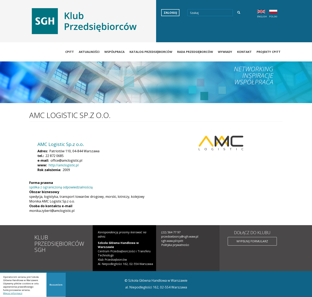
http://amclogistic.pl (63, 165)
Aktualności (89, 52)
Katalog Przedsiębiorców (151, 52)
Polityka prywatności (175, 245)
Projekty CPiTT (268, 52)
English (262, 16)
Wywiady (225, 52)
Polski (273, 16)
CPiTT (69, 52)
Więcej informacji (12, 293)
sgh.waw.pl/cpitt (172, 241)
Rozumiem (56, 284)
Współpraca (114, 52)
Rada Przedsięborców (195, 52)
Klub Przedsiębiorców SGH (59, 243)
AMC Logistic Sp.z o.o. (60, 144)
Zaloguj (170, 12)
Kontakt (244, 52)
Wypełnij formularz (252, 241)
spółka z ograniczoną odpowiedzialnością (61, 187)
